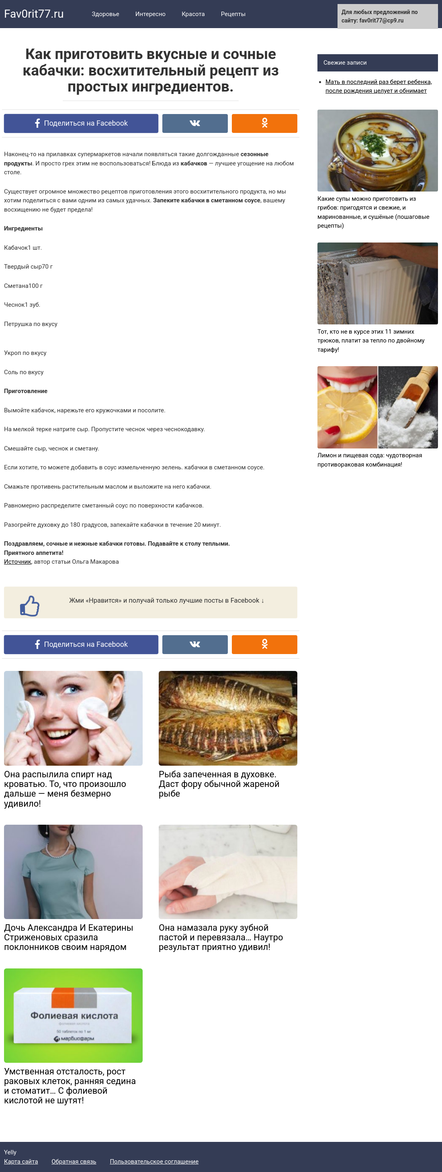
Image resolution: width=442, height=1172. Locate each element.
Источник (17, 561)
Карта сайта (21, 1161)
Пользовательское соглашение (154, 1161)
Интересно (150, 14)
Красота (193, 14)
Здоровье (105, 14)
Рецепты (233, 14)
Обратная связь (73, 1161)
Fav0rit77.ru (34, 13)
